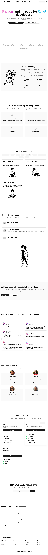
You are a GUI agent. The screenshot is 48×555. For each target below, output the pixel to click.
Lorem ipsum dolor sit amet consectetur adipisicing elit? (24, 513)
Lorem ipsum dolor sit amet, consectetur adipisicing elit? (24, 519)
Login (42, 1)
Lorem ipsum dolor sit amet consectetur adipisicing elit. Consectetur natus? (24, 522)
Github (2, 542)
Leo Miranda (30, 551)
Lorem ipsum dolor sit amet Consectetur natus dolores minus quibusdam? (24, 516)
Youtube (38, 542)
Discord (38, 544)
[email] (21, 491)
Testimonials (24, 1)
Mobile (14, 544)
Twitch (38, 545)
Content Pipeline (6, 1)
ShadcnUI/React (6, 537)
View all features (14, 295)
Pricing (29, 1)
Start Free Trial (35, 430)
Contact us (12, 525)
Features (18, 1)
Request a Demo (5, 295)
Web (14, 542)
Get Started (16, 22)
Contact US (12, 455)
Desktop (14, 545)
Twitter (2, 544)
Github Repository (32, 22)
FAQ (33, 1)
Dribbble (2, 545)
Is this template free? (24, 510)
